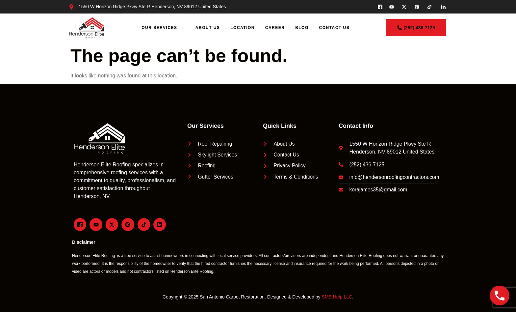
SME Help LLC (337, 296)
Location (243, 27)
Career (275, 27)
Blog (302, 27)
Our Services (163, 27)
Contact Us (335, 27)
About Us (207, 27)
